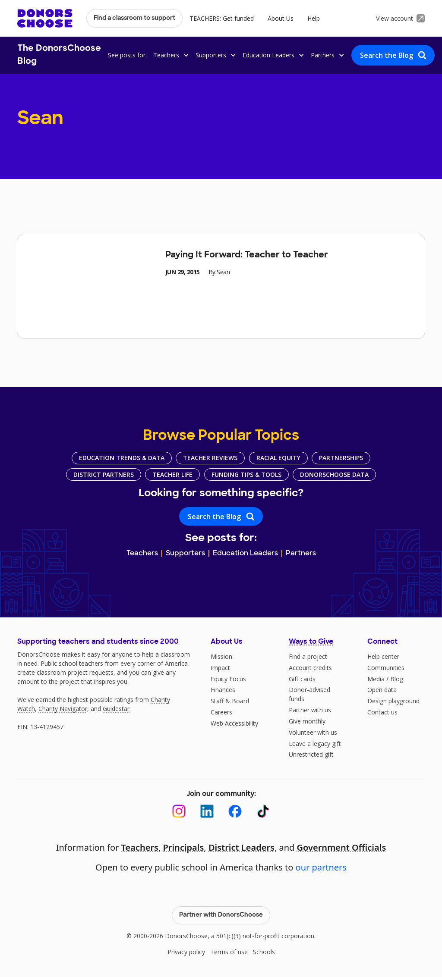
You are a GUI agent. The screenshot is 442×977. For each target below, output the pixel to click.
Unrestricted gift (311, 754)
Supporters (185, 553)
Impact (220, 668)
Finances (223, 690)
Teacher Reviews (210, 458)
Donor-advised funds (309, 694)
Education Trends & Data (121, 458)
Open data (382, 690)
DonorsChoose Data (334, 474)
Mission (221, 656)
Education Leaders (245, 553)
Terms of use (229, 952)
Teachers (142, 553)
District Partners (103, 474)
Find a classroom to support (134, 18)
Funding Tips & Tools (246, 474)
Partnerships (341, 458)
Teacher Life (172, 474)
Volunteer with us (313, 732)
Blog (396, 679)
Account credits (310, 668)
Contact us (382, 712)
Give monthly (307, 721)
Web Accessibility (234, 723)
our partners (321, 867)
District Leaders (241, 847)
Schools (264, 952)
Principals (183, 847)
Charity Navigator (62, 709)
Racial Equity (278, 458)
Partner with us (310, 710)
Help (313, 18)
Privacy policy (186, 952)
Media (376, 679)
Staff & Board (230, 701)
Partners (301, 553)
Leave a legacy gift (315, 743)
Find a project (308, 656)
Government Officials (341, 847)
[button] (169, 55)
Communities (385, 668)
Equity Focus (228, 679)
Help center (383, 656)
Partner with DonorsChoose (221, 915)
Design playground (393, 701)
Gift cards (302, 679)
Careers (221, 712)
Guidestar (116, 709)
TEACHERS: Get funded (221, 18)
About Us (281, 18)
